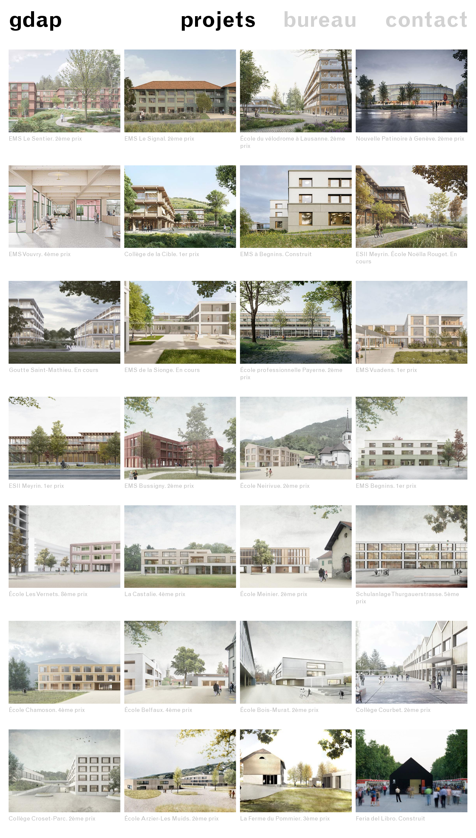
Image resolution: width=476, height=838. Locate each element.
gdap (35, 19)
